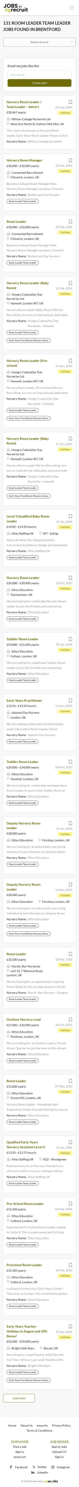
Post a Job (19, 1446)
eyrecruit (20, 1457)
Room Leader (16, 221)
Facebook (21, 1467)
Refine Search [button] (39, 42)
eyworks (42, 1425)
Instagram (63, 1467)
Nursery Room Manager (25, 160)
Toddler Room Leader (23, 639)
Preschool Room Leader (24, 1265)
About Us (26, 1425)
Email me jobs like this (23, 66)
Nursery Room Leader (23, 578)
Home (12, 1425)
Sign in (19, 1452)
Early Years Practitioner (24, 700)
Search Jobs (59, 1446)
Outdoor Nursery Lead (24, 1019)
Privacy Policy (61, 1425)
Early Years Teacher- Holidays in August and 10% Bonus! (27, 1331)
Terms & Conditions (39, 1430)
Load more (19, 1398)
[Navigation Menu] (72, 7)
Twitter (39, 1467)
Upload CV (59, 1452)
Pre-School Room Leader (25, 1204)
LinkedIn (42, 1472)
